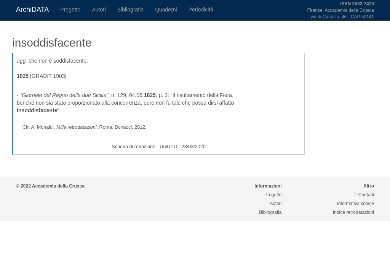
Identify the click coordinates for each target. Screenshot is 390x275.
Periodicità (201, 9)
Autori (99, 9)
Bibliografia (130, 9)
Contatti (364, 194)
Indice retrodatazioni (353, 212)
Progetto (70, 9)
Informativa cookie (355, 203)
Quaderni (166, 9)
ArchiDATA (32, 9)
